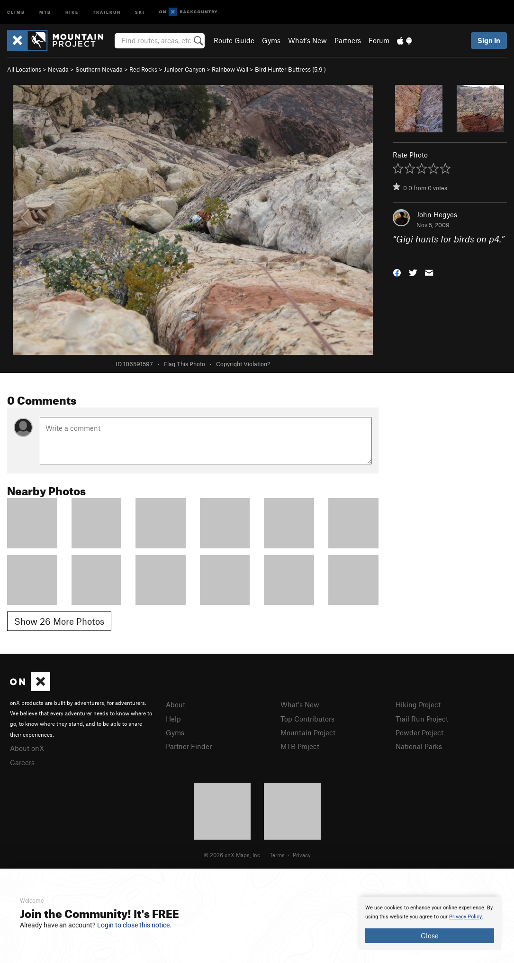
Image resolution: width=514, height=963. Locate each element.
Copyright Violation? (243, 364)
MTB (45, 12)
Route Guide (234, 40)
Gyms (271, 40)
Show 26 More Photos (59, 621)
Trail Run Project (422, 718)
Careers (22, 762)
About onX (27, 748)
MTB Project (299, 746)
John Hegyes (436, 214)
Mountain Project (307, 732)
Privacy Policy (465, 917)
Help (173, 718)
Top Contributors (307, 718)
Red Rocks (143, 69)
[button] (397, 271)
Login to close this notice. (134, 925)
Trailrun (107, 12)
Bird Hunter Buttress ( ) (290, 69)
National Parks (419, 746)
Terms (277, 855)
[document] (429, 923)
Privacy (302, 855)
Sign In (489, 40)
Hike (72, 12)
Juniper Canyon (184, 69)
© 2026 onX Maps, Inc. (233, 855)
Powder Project (419, 732)
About (175, 704)
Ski (140, 12)
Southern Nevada (99, 69)
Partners (347, 40)
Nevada (58, 69)
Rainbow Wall (230, 69)
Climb (16, 12)
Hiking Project (418, 704)
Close (430, 935)
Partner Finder (189, 746)
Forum (379, 40)
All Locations (24, 69)
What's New (307, 40)
